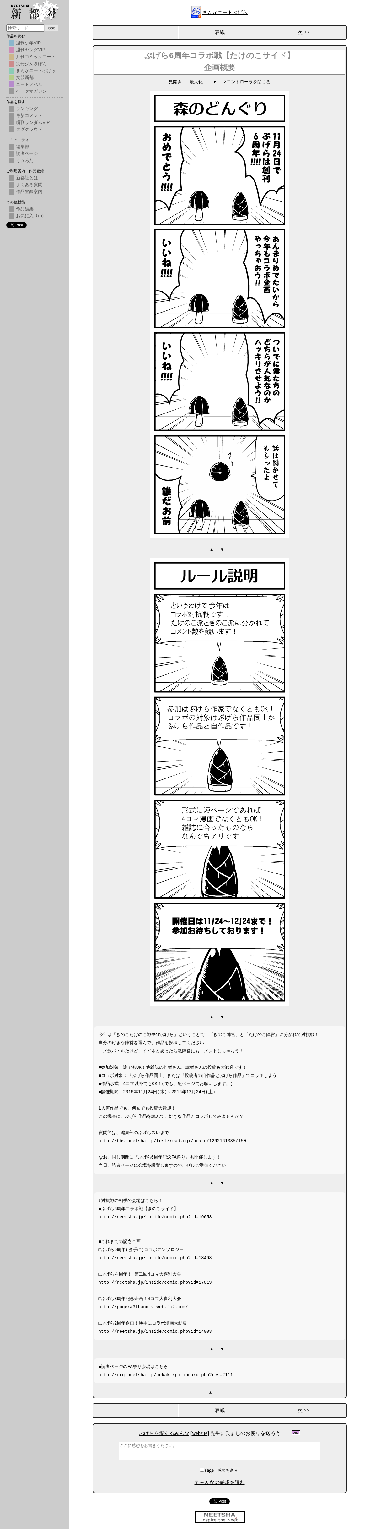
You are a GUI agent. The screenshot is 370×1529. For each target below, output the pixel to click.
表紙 (220, 32)
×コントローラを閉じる (247, 82)
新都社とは (27, 177)
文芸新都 (25, 77)
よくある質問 (29, 184)
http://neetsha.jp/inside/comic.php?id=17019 (155, 1282)
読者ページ (27, 153)
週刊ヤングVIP (30, 49)
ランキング (27, 108)
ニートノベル (29, 84)
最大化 (196, 82)
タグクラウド (29, 129)
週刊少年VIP (28, 42)
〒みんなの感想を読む (220, 1481)
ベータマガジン (31, 91)
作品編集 (25, 208)
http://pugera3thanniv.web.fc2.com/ (143, 1306)
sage (207, 1469)
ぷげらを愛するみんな (164, 1432)
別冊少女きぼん (31, 63)
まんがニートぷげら (225, 12)
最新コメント (29, 115)
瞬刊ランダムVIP (33, 122)
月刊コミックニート (36, 56)
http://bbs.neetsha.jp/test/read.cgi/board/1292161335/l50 (172, 1140)
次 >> (303, 32)
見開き (175, 82)
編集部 (22, 146)
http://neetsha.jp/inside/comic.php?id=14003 (155, 1331)
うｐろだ (25, 160)
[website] (199, 1432)
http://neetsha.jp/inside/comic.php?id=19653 (155, 1216)
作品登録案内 (29, 191)
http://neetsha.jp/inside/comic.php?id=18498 (155, 1257)
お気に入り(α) (30, 215)
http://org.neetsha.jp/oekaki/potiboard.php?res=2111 (166, 1374)
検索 (51, 28)
